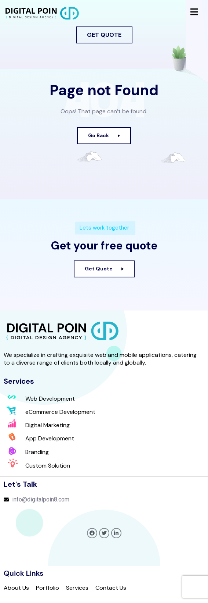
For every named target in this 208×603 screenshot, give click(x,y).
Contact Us (110, 588)
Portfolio (47, 588)
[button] (104, 34)
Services (77, 588)
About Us (16, 588)
